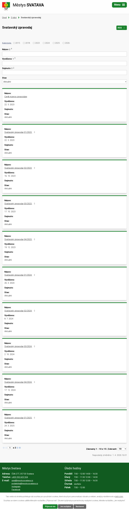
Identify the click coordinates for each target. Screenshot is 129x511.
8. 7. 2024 (8, 318)
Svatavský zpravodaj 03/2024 (20, 346)
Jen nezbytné (65, 506)
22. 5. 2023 (9, 104)
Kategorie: (7, 43)
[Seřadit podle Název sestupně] (11, 49)
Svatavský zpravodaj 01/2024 (20, 275)
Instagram (16, 486)
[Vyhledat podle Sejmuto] (64, 72)
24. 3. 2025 (9, 425)
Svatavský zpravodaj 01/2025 (20, 417)
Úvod (4, 17)
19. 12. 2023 (9, 247)
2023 (37, 43)
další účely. (119, 497)
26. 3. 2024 (9, 283)
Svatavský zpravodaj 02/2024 (20, 310)
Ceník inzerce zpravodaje (15, 96)
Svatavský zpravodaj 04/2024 (20, 382)
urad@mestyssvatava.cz (22, 480)
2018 (27, 43)
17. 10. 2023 (9, 211)
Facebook (16, 489)
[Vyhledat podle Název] (64, 54)
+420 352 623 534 (20, 477)
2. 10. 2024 (9, 354)
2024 (47, 43)
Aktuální (8, 117)
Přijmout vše (50, 506)
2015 (17, 43)
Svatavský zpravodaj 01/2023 (20, 132)
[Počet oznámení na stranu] (122, 448)
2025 (57, 43)
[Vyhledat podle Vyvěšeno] (64, 63)
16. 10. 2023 (9, 176)
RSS (122, 27)
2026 (67, 43)
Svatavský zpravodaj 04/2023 (20, 239)
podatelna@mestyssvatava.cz (25, 483)
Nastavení (80, 506)
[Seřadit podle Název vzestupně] (11, 48)
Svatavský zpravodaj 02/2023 (20, 168)
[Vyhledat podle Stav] (64, 82)
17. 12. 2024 (9, 390)
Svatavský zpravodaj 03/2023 (20, 203)
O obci (14, 17)
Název (6, 49)
